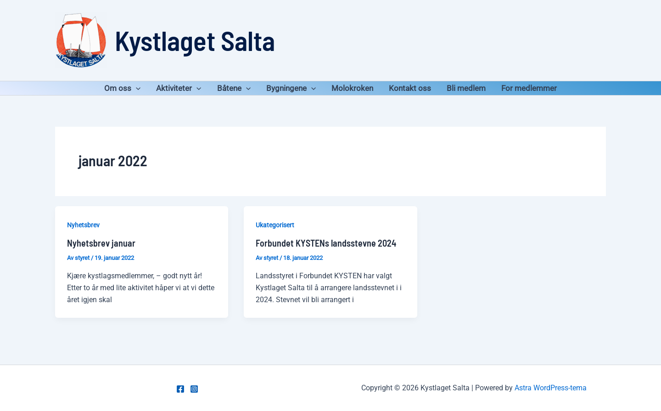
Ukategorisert (275, 225)
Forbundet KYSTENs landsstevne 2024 (326, 242)
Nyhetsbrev (83, 225)
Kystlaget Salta (195, 40)
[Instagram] (194, 389)
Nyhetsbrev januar (101, 242)
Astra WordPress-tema (551, 387)
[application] (135, 88)
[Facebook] (180, 389)
